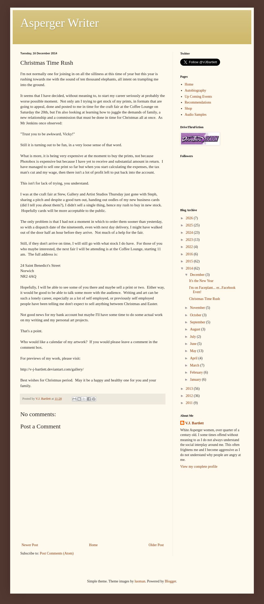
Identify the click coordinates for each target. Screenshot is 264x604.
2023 (190, 240)
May (193, 351)
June (193, 344)
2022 (190, 247)
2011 (190, 403)
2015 (190, 261)
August (195, 329)
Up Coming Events (198, 96)
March (195, 365)
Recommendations (198, 102)
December (197, 275)
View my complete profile (199, 466)
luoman (140, 581)
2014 (190, 268)
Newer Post (30, 545)
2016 (190, 254)
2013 (190, 389)
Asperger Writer (59, 22)
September (198, 322)
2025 (190, 225)
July (193, 337)
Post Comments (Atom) (57, 553)
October (196, 315)
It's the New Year (201, 281)
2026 (190, 218)
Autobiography (195, 90)
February (197, 372)
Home (93, 545)
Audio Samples (196, 114)
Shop (188, 108)
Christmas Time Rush (204, 299)
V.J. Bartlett (194, 423)
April (194, 358)
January (196, 379)
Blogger (170, 581)
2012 (190, 396)
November (198, 308)
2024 (190, 232)
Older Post (156, 545)
